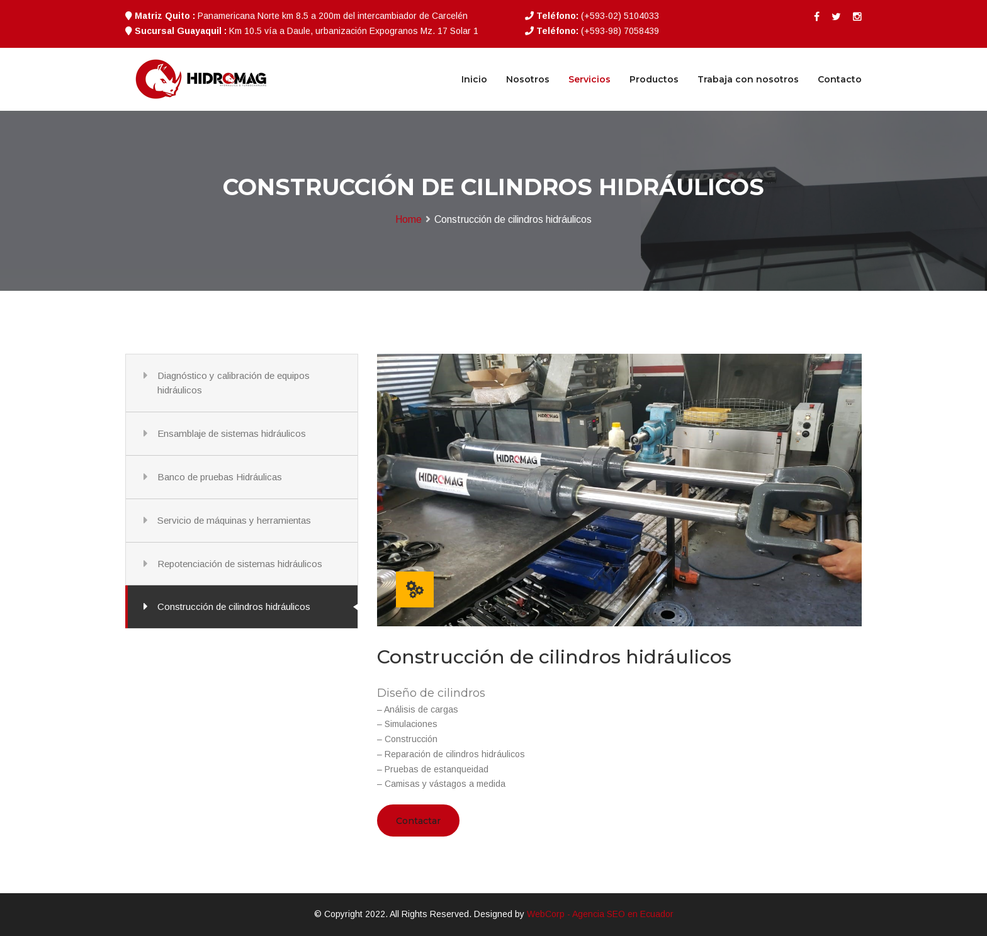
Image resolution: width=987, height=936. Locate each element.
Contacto (840, 79)
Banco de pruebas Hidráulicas (219, 476)
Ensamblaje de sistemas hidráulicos (231, 433)
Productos (654, 79)
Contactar (418, 820)
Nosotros (528, 79)
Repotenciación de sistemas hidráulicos (239, 563)
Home (408, 219)
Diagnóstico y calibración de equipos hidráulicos (233, 383)
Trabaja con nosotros (748, 79)
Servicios (589, 79)
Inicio (474, 79)
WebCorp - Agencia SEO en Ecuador (600, 914)
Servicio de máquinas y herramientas (234, 520)
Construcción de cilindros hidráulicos (233, 606)
